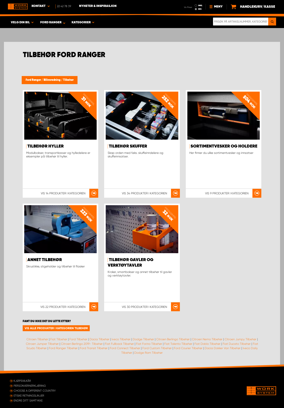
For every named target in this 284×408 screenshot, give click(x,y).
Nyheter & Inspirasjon (98, 6)
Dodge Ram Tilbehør (148, 352)
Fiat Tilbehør (58, 339)
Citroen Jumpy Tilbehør (240, 339)
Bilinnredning (52, 80)
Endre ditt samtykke (28, 400)
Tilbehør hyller (45, 146)
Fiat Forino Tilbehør (149, 344)
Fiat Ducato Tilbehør (237, 344)
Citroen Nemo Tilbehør (207, 339)
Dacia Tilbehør (99, 339)
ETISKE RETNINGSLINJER (29, 395)
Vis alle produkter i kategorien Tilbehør (56, 328)
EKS (200, 9)
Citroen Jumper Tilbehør (42, 344)
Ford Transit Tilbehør (94, 348)
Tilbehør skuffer (128, 146)
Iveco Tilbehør (121, 339)
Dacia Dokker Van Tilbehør (223, 348)
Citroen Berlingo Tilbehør (173, 339)
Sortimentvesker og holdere (224, 146)
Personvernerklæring (30, 385)
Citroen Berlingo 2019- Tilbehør (82, 344)
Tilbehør (68, 80)
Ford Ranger (34, 80)
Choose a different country (35, 390)
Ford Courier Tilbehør (188, 348)
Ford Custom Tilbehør (157, 348)
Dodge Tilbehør (143, 339)
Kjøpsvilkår (22, 380)
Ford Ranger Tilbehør (63, 348)
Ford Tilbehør (78, 339)
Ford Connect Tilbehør (125, 348)
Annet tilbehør (44, 260)
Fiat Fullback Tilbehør (119, 344)
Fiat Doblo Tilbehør (207, 344)
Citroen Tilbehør (37, 339)
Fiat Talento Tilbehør (178, 344)
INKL (200, 6)
